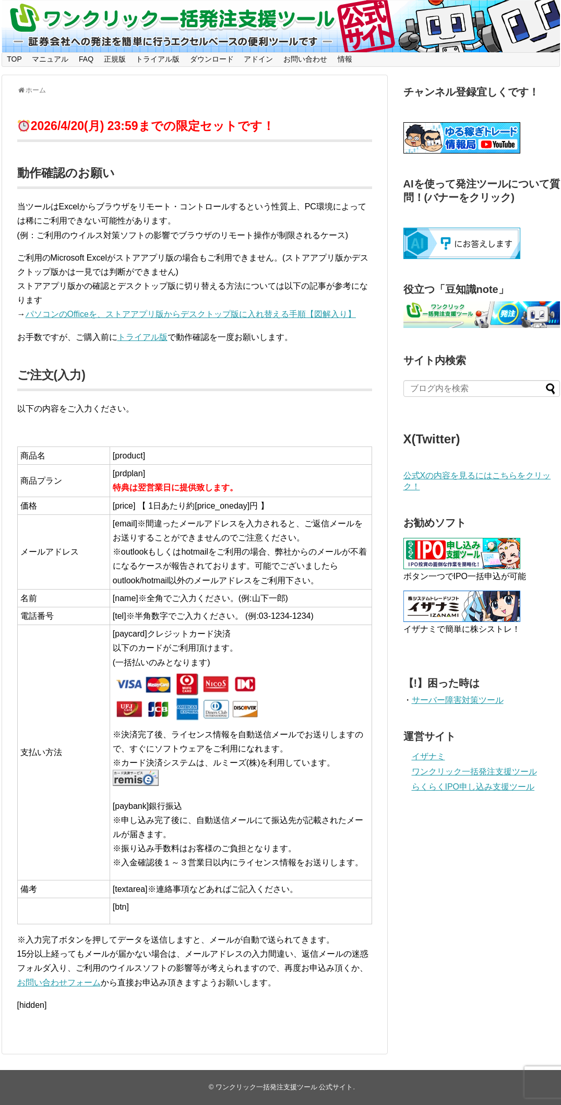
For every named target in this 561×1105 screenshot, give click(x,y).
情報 (345, 59)
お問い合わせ (305, 59)
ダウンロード (212, 59)
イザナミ (428, 756)
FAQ (86, 59)
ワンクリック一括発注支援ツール (474, 771)
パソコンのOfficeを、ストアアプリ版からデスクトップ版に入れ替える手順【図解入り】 (191, 314)
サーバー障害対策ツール (458, 700)
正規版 (115, 59)
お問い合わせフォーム (59, 982)
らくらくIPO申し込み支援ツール (473, 786)
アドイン (258, 59)
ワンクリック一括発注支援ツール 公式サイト (284, 1087)
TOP (14, 59)
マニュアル (50, 59)
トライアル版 (158, 59)
